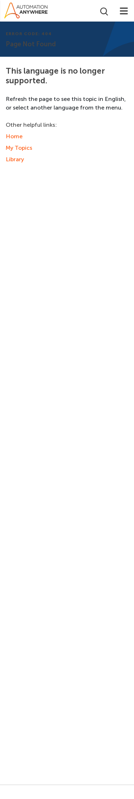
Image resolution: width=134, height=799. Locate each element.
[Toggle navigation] (123, 10)
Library (15, 159)
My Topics (19, 148)
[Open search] (103, 10)
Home (14, 136)
